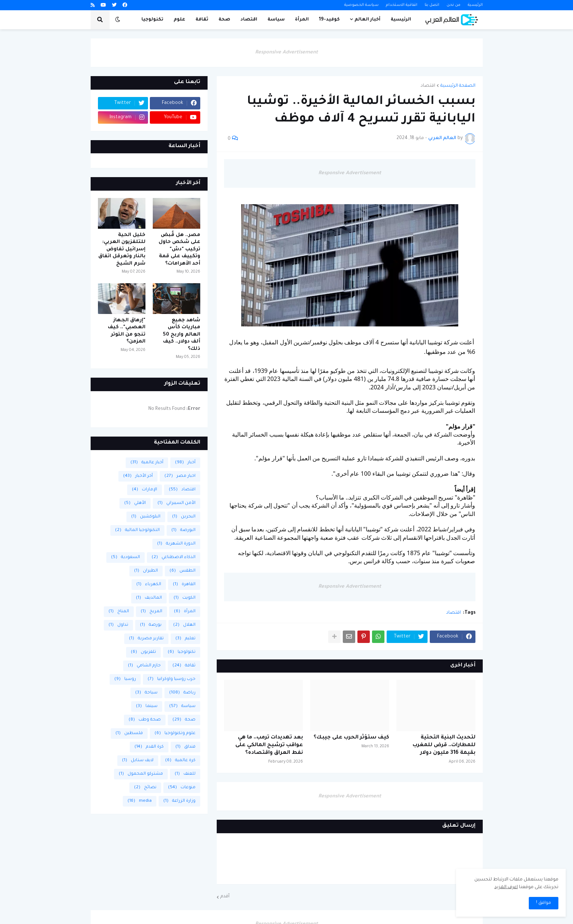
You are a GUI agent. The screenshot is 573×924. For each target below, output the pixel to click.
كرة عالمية (180, 760)
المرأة (185, 611)
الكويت (185, 598)
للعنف (185, 774)
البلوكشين (145, 517)
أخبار (185, 462)
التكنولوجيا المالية (137, 530)
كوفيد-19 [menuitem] (329, 19)
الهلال (184, 625)
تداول (118, 625)
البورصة (183, 530)
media (140, 801)
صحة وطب (145, 720)
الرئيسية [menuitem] (401, 19)
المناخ (119, 611)
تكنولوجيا (182, 652)
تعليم (185, 638)
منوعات (182, 787)
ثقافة (184, 666)
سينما (147, 706)
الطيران (146, 571)
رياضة (182, 693)
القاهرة (184, 584)
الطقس (183, 571)
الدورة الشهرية (176, 544)
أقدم (224, 896)
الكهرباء (148, 584)
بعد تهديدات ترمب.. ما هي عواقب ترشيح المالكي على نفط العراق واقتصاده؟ (269, 745)
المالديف (149, 598)
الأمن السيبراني (177, 503)
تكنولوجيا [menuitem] (152, 19)
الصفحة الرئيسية (457, 86)
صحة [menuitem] (224, 19)
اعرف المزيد (506, 887)
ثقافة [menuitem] (202, 19)
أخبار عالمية (146, 462)
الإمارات (144, 490)
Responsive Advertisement (286, 52)
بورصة (151, 625)
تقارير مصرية (146, 638)
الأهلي (135, 503)
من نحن (453, 5)
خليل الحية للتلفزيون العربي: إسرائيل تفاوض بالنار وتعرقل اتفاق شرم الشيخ (121, 249)
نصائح (145, 787)
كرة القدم (149, 747)
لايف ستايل (137, 760)
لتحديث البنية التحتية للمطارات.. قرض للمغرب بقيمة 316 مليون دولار (444, 745)
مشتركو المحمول (141, 774)
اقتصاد (428, 86)
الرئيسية (475, 5)
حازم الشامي (144, 666)
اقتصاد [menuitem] (248, 19)
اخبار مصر (180, 476)
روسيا (125, 679)
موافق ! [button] (543, 903)
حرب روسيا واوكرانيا (172, 679)
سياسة (182, 706)
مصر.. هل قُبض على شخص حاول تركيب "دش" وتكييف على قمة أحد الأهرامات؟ (179, 249)
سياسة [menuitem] (276, 19)
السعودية (125, 557)
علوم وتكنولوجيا (175, 733)
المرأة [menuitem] (302, 19)
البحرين (184, 517)
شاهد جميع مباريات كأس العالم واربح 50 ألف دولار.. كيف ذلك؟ (181, 335)
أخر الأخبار (138, 476)
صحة (184, 720)
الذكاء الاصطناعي (174, 557)
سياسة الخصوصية (361, 5)
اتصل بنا (432, 5)
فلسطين (129, 733)
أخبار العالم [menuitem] (367, 19)
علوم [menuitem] (179, 19)
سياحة (146, 693)
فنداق (185, 747)
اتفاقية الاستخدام (401, 5)
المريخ (151, 611)
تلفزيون (143, 652)
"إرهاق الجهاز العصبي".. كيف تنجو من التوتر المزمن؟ (126, 331)
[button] (118, 19)
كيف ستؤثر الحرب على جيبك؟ (351, 738)
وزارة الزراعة (179, 801)
